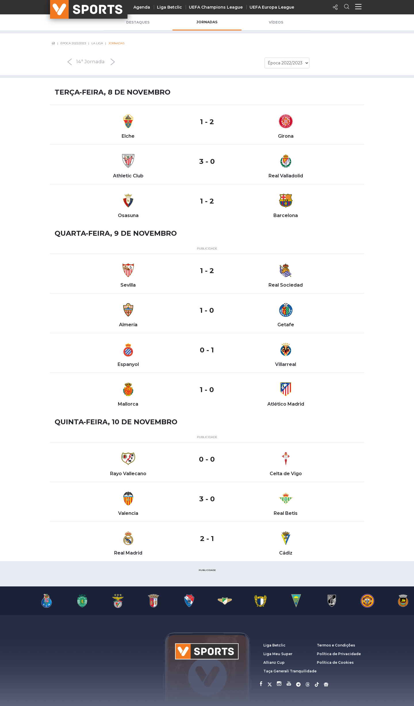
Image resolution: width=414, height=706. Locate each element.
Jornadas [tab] (206, 22)
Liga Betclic (169, 7)
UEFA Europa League (272, 7)
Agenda (141, 7)
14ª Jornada (90, 62)
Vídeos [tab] (276, 22)
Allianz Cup (274, 662)
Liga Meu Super (277, 654)
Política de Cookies (335, 662)
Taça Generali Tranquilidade (290, 671)
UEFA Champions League (216, 7)
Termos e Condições (336, 645)
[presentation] (53, 61)
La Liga (97, 43)
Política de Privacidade (339, 654)
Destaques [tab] (138, 22)
